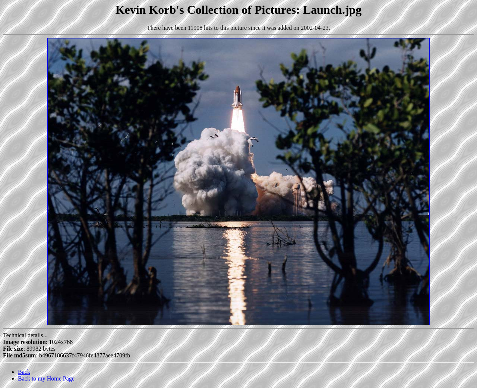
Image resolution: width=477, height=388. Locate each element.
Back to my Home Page (46, 378)
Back (24, 372)
